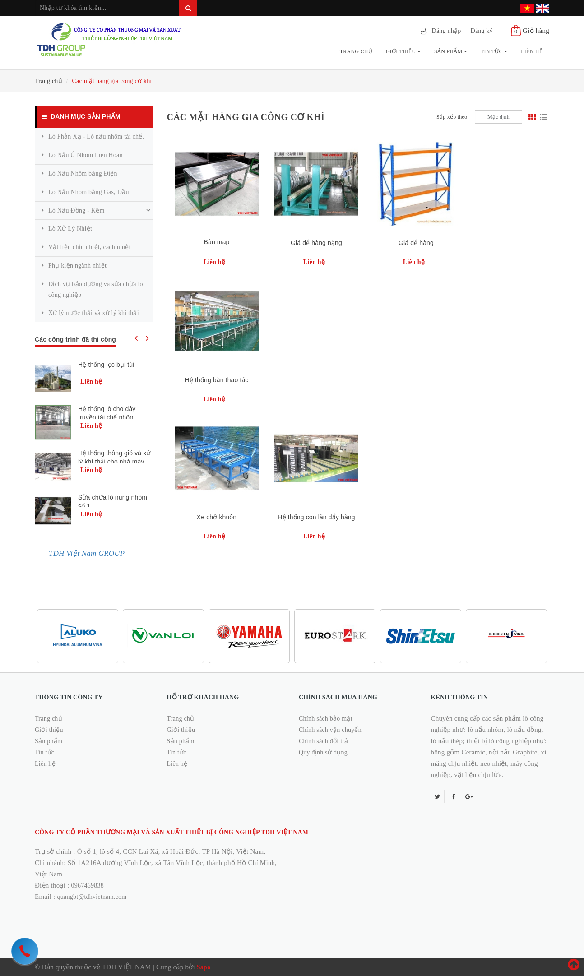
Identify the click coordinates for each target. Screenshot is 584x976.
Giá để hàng (405, 242)
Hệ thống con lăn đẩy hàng (310, 380)
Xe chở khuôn (214, 380)
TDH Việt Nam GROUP (87, 553)
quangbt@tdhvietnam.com (92, 896)
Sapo (204, 967)
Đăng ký (482, 31)
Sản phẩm (450, 51)
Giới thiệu (403, 51)
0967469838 (87, 885)
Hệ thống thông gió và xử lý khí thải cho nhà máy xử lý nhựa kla (114, 461)
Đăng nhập (446, 31)
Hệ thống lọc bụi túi (106, 364)
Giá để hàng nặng (310, 242)
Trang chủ (356, 51)
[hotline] (24, 951)
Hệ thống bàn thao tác (501, 242)
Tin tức (494, 51)
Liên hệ (531, 51)
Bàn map (214, 241)
